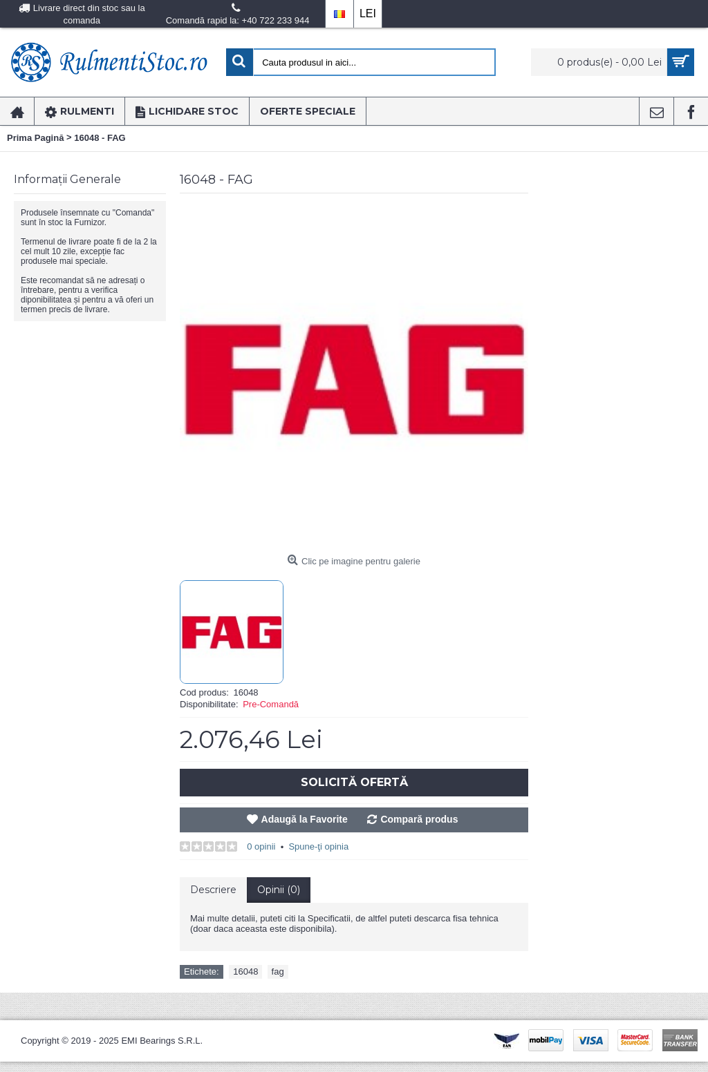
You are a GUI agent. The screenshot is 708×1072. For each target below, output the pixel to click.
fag (278, 971)
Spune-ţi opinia (318, 846)
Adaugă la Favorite (304, 819)
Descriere (213, 889)
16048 (245, 971)
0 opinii (261, 846)
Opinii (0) (278, 889)
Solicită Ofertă (354, 782)
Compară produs (419, 819)
